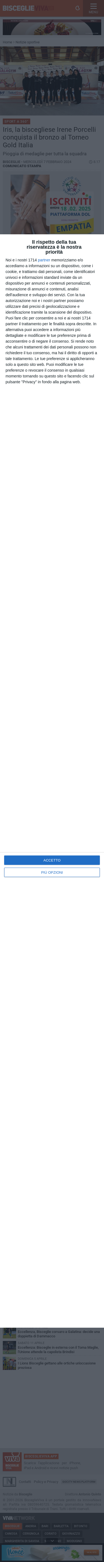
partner (44, 260)
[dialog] (52, 781)
